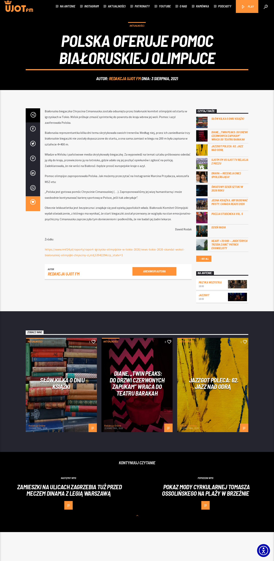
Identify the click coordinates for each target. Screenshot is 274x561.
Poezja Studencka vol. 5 (227, 242)
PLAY (247, 7)
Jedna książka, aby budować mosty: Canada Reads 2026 (229, 231)
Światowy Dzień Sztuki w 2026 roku (227, 217)
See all (204, 288)
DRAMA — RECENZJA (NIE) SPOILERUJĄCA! (226, 203)
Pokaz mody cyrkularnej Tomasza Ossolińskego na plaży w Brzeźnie (206, 519)
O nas (183, 6)
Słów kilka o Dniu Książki (227, 147)
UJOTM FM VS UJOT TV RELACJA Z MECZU (229, 190)
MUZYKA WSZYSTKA (210, 311)
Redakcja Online (37, 454)
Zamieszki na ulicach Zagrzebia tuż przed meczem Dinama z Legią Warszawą (69, 519)
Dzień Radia (218, 256)
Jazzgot (204, 324)
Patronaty (142, 6)
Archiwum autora (154, 300)
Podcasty (224, 6)
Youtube (165, 6)
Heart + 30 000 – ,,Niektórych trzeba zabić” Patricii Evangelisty (229, 273)
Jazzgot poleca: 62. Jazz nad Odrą (227, 176)
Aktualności (117, 6)
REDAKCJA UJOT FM (125, 93)
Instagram (91, 6)
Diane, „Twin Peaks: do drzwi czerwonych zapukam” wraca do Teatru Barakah (229, 164)
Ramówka (202, 6)
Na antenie (67, 6)
